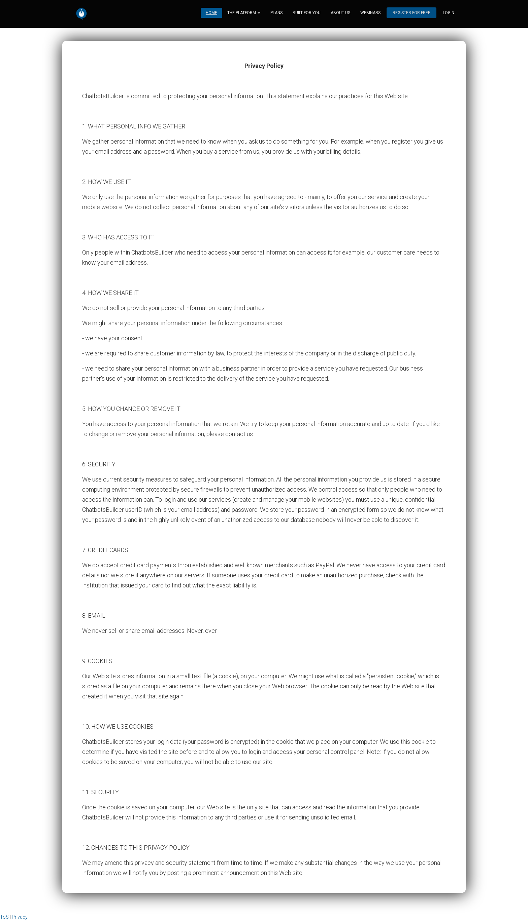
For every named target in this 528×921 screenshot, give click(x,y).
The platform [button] (243, 13)
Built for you (307, 13)
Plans (276, 13)
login (448, 13)
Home (211, 13)
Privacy (20, 917)
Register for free (411, 13)
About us (340, 13)
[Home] (81, 14)
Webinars (370, 13)
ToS (4, 917)
